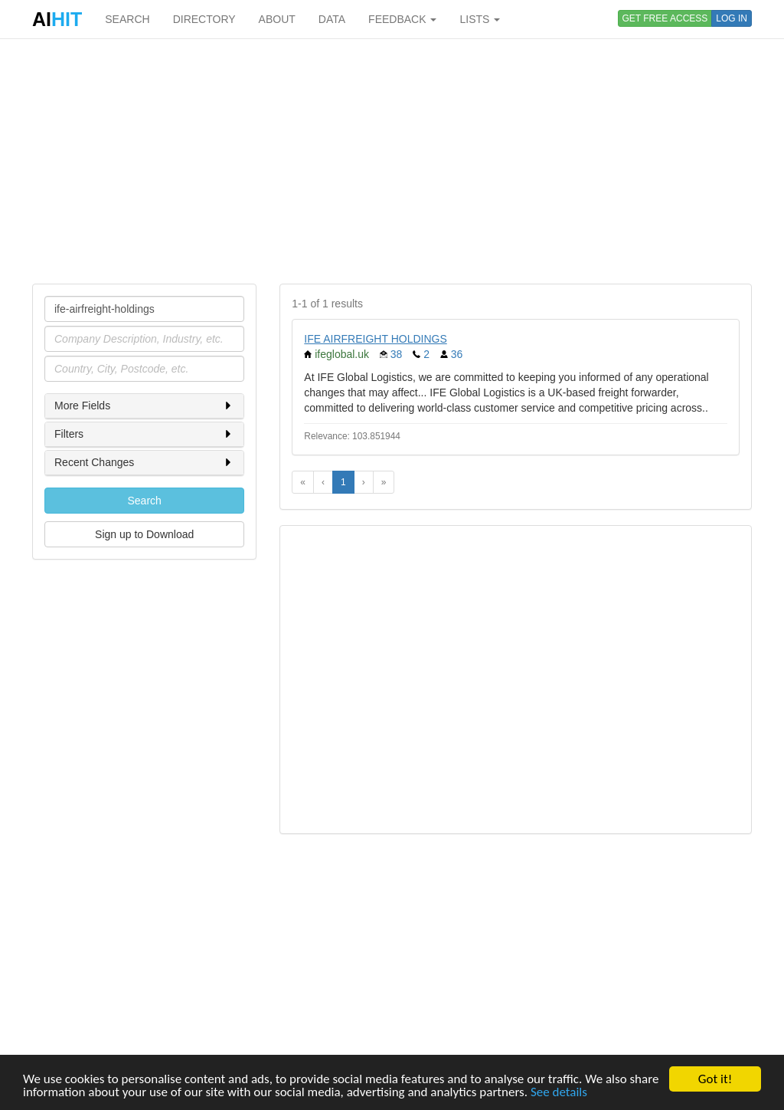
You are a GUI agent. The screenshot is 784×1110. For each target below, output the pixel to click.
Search (144, 500)
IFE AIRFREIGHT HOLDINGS (375, 339)
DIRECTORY (204, 19)
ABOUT (277, 19)
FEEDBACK (402, 19)
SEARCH (127, 19)
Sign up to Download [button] (144, 534)
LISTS (479, 19)
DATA (331, 19)
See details (559, 1093)
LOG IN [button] (731, 18)
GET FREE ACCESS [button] (665, 18)
